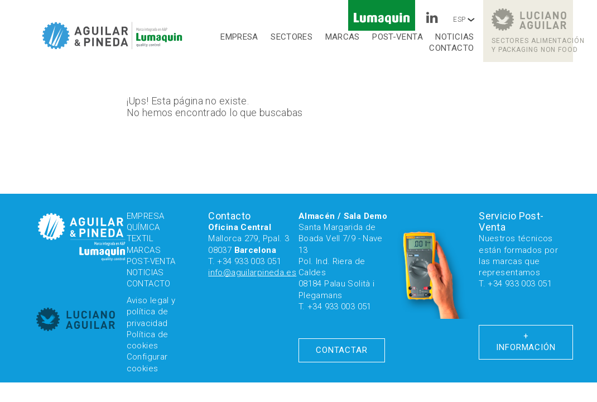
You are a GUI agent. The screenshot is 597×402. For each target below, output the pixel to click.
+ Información (525, 341)
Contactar (342, 350)
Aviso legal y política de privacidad (151, 311)
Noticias (454, 37)
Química (143, 227)
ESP (464, 19)
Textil (140, 238)
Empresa (239, 37)
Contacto (451, 48)
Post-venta (397, 37)
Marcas (342, 37)
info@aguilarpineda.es (252, 272)
